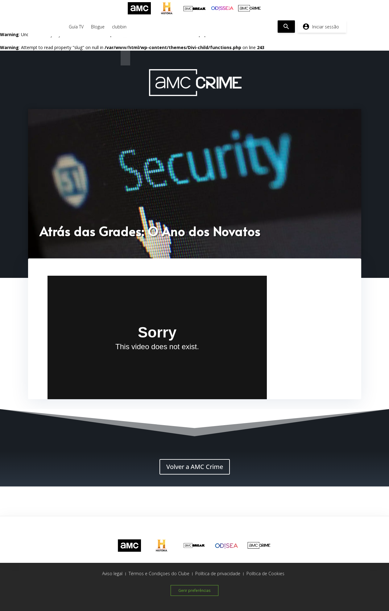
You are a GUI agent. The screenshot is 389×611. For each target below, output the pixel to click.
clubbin (119, 27)
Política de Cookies (265, 573)
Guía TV (76, 27)
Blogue (98, 27)
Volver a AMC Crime (194, 466)
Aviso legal (112, 573)
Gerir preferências (194, 590)
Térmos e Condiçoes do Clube (159, 573)
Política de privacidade (217, 573)
